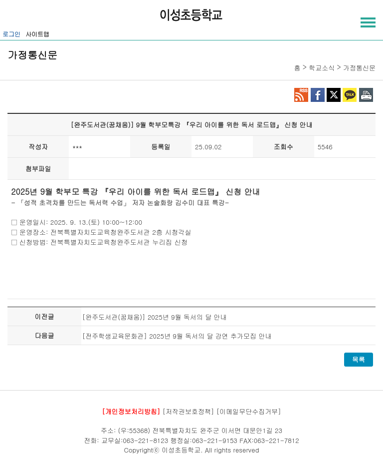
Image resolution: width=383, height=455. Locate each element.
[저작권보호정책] (188, 411)
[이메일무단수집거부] (248, 411)
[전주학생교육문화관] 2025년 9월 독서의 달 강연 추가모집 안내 (177, 336)
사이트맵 (37, 33)
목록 (358, 359)
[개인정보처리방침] (131, 411)
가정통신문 (359, 67)
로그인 (11, 33)
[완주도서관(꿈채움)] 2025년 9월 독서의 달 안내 (154, 317)
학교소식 (322, 67)
